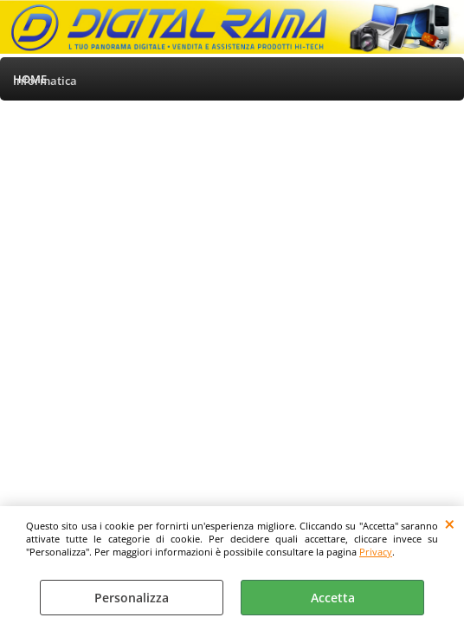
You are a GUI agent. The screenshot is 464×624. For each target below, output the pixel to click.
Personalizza (131, 597)
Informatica (45, 80)
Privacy (375, 551)
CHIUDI (449, 523)
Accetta (333, 597)
